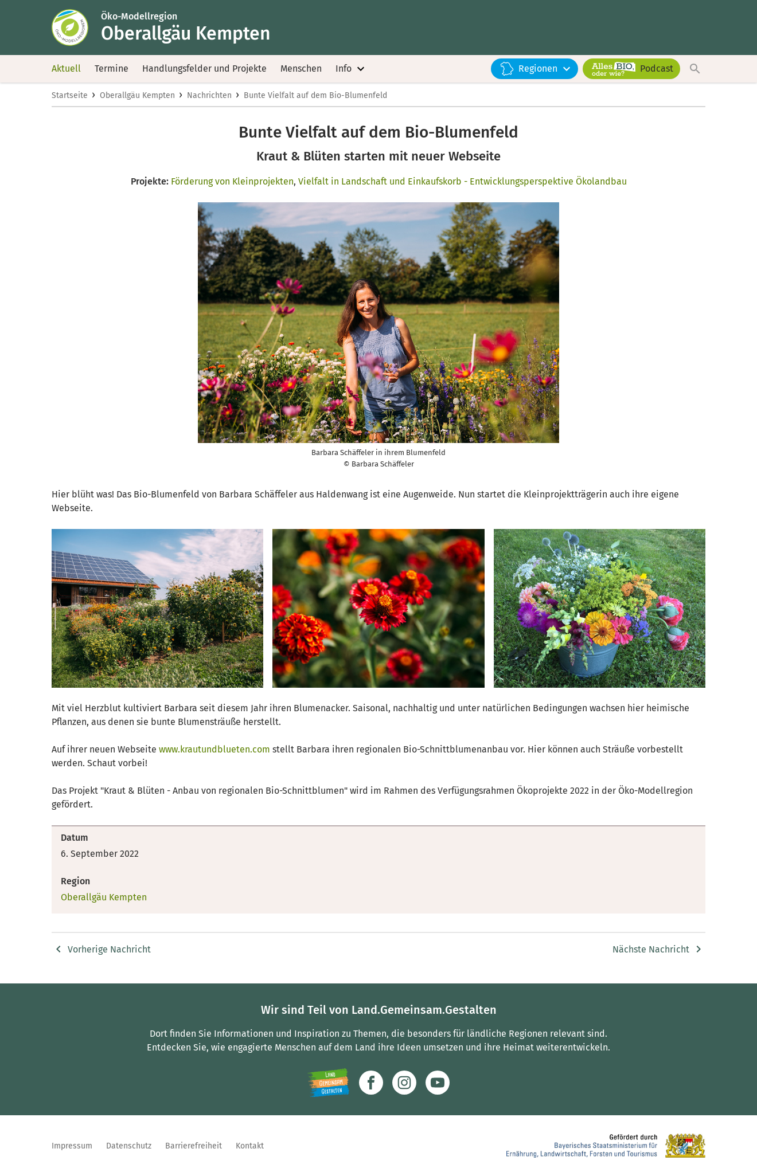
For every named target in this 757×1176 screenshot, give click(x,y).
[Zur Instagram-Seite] (404, 1083)
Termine (111, 68)
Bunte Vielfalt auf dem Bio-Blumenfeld (315, 95)
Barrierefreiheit (193, 1146)
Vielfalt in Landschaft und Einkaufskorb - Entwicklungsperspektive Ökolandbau (462, 181)
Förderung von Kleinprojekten (232, 181)
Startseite (70, 95)
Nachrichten (209, 95)
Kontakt (250, 1146)
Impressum (72, 1146)
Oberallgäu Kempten (137, 95)
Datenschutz (128, 1146)
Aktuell (66, 68)
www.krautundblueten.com (214, 749)
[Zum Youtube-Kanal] (438, 1083)
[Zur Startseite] (76, 27)
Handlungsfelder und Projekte (204, 68)
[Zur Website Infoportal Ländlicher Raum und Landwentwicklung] (328, 1082)
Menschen (301, 68)
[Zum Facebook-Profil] (371, 1083)
